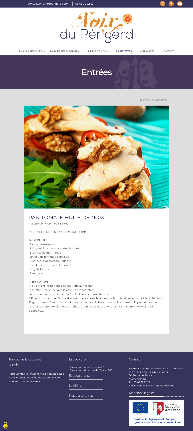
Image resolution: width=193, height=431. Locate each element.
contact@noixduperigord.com (48, 3)
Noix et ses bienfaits (64, 51)
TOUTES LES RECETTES (154, 100)
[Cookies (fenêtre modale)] (5, 425)
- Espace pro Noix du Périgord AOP (86, 367)
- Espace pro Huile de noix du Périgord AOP (90, 370)
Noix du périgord (30, 51)
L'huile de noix (96, 51)
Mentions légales (142, 393)
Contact (167, 51)
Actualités (146, 51)
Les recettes (123, 51)
